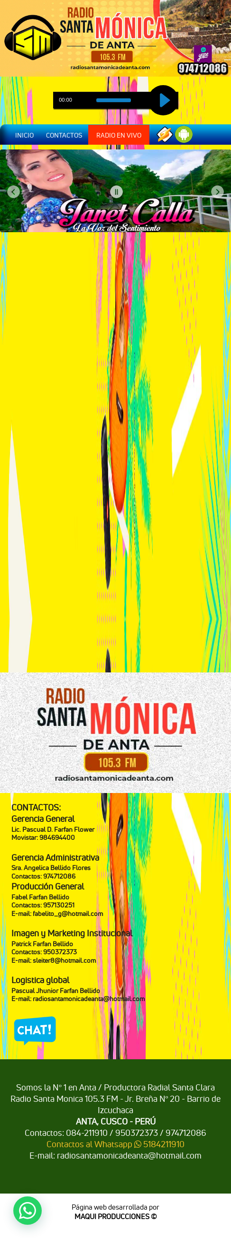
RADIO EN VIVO (118, 135)
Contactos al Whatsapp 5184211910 (115, 1144)
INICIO (24, 135)
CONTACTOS (64, 135)
